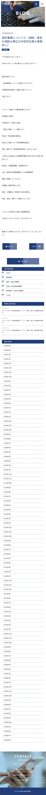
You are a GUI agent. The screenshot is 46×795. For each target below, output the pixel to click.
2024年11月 (8, 425)
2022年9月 (7, 541)
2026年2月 (7, 359)
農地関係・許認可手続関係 (15, 291)
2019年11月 (8, 691)
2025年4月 (7, 403)
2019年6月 (7, 713)
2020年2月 (7, 678)
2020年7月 (7, 656)
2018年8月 (7, 731)
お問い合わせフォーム (23, 769)
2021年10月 (8, 589)
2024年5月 (7, 452)
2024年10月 (8, 430)
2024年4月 (7, 456)
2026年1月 (7, 363)
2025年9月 (7, 381)
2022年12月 (8, 527)
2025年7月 (7, 390)
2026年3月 (7, 355)
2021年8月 (7, 598)
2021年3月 (7, 620)
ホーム (4, 24)
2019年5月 (7, 718)
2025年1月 (7, 417)
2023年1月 (7, 523)
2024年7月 (7, 443)
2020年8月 (7, 651)
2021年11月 (8, 585)
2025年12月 (8, 368)
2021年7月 (7, 603)
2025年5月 (7, 399)
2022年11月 (8, 532)
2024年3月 (7, 461)
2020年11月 (8, 638)
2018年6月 (7, 740)
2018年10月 (8, 722)
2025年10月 (8, 377)
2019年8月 (7, 705)
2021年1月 (7, 629)
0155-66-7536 (23, 780)
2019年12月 (8, 687)
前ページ (10, 246)
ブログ (10, 24)
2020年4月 (7, 669)
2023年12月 (8, 474)
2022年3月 (7, 567)
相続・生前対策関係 (12, 282)
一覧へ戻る (23, 261)
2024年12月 (8, 421)
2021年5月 (7, 611)
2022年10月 (8, 536)
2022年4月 (7, 563)
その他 (8, 295)
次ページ (36, 246)
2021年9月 (7, 594)
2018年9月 (7, 727)
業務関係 (9, 277)
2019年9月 (7, 700)
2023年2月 (7, 518)
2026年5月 (7, 346)
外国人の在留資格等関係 (14, 286)
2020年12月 (8, 634)
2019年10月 (8, 696)
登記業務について (10, 83)
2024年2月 (7, 465)
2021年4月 (7, 616)
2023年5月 (7, 505)
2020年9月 (7, 647)
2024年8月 (7, 439)
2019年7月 (7, 709)
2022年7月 (7, 549)
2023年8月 (7, 492)
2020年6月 (7, 660)
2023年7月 (7, 496)
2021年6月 (7, 607)
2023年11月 (8, 479)
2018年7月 (7, 736)
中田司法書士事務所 (12, 4)
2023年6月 (7, 501)
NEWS (8, 273)
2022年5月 (7, 558)
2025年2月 (7, 412)
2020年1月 (7, 682)
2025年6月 (7, 394)
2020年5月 (7, 665)
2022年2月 (7, 572)
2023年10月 (8, 483)
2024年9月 (7, 434)
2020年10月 (8, 642)
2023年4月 (7, 510)
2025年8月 (7, 386)
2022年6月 (7, 554)
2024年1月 (7, 470)
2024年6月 (7, 448)
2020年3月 (7, 673)
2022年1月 (7, 576)
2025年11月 (8, 372)
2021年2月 (7, 625)
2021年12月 (8, 580)
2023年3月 (7, 514)
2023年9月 (7, 487)
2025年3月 (7, 408)
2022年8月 (7, 545)
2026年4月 (7, 350)
